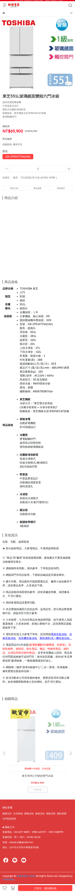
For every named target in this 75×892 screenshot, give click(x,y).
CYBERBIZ (8, 879)
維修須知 (40, 813)
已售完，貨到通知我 (45, 888)
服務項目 (7, 813)
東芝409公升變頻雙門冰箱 (37, 775)
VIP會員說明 (9, 818)
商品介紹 (14, 188)
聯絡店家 (50, 813)
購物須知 (29, 813)
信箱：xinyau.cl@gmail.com (17, 842)
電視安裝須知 (59, 634)
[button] (71, 753)
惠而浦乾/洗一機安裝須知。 (56, 638)
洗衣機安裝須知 (27, 638)
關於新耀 (61, 813)
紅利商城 (18, 813)
